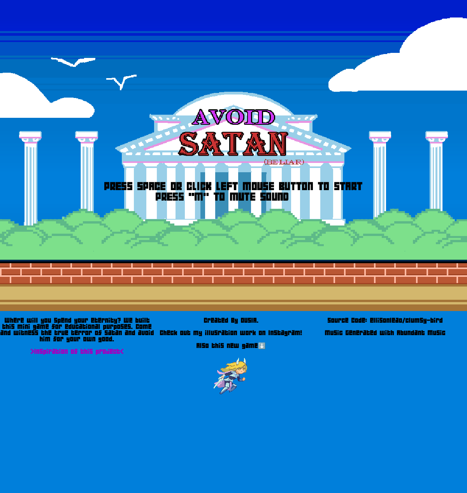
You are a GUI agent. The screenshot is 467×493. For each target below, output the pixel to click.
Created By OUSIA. (231, 320)
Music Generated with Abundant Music (385, 333)
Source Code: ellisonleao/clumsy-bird (385, 320)
